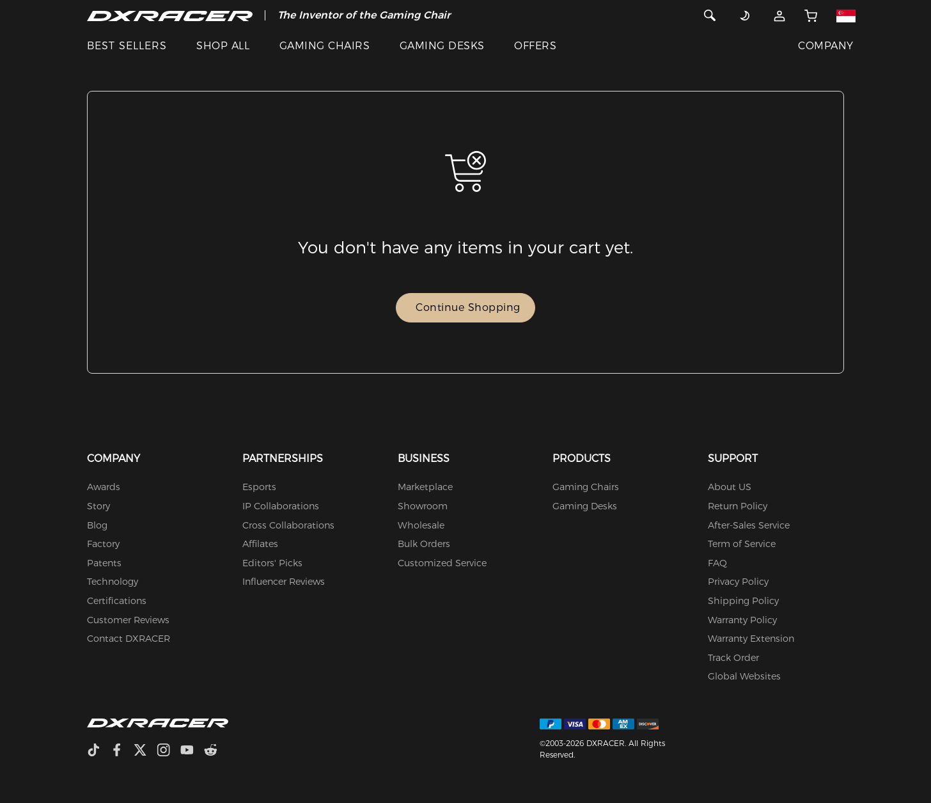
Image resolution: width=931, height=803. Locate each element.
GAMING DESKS (442, 46)
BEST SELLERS (127, 46)
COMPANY (825, 46)
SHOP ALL (222, 46)
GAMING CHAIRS (324, 46)
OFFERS (535, 46)
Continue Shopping (468, 307)
